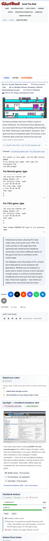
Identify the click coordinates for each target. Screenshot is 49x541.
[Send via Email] (4, 301)
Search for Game (25, 15)
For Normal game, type (19, 151)
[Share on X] (17, 294)
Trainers (41, 8)
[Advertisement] (24, 48)
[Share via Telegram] (43, 294)
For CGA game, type (37, 151)
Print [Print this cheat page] (23, 307)
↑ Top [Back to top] (43, 198)
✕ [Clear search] (46, 145)
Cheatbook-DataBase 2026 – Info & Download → (21, 485)
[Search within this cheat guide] (24, 145)
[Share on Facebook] (11, 294)
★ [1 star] (4, 318)
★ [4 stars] (16, 318)
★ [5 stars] (20, 318)
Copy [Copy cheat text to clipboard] (14, 307)
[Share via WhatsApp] (36, 294)
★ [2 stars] (8, 318)
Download (38, 12)
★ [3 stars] (12, 318)
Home (7, 8)
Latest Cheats (31, 8)
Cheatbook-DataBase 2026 (24, 12)
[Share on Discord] (30, 294)
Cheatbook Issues (17, 8)
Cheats (10, 12)
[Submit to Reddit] (23, 294)
